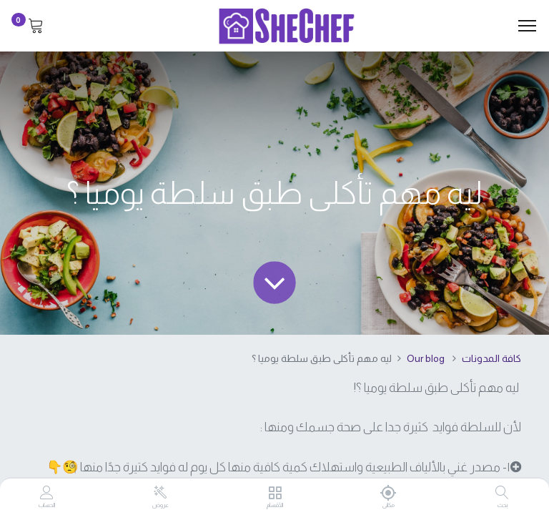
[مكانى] (388, 492)
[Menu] (527, 26)
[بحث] (502, 493)
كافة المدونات (491, 358)
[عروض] (160, 492)
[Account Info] (47, 493)
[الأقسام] (275, 493)
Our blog (426, 358)
